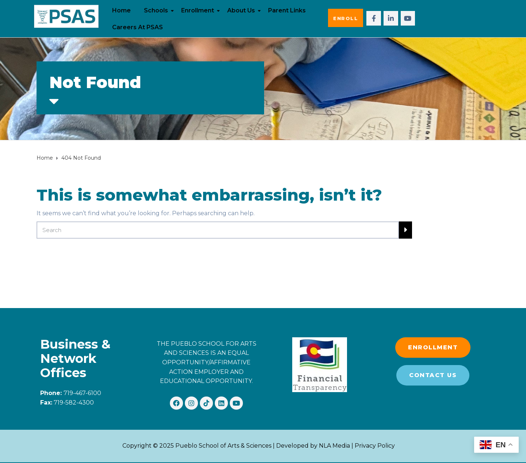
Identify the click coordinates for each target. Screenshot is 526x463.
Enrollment (197, 10)
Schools (156, 10)
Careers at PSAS (137, 27)
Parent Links (287, 10)
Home (121, 10)
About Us (241, 10)
